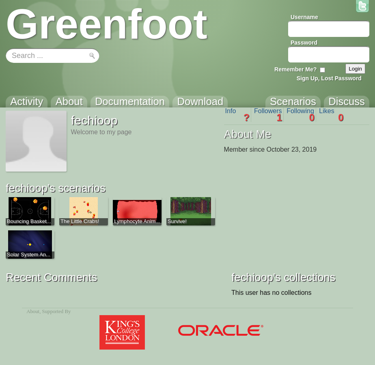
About (32, 311)
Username (304, 17)
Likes (331, 114)
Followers (268, 114)
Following (301, 114)
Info (237, 114)
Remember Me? (295, 69)
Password (304, 42)
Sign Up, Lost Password (329, 78)
